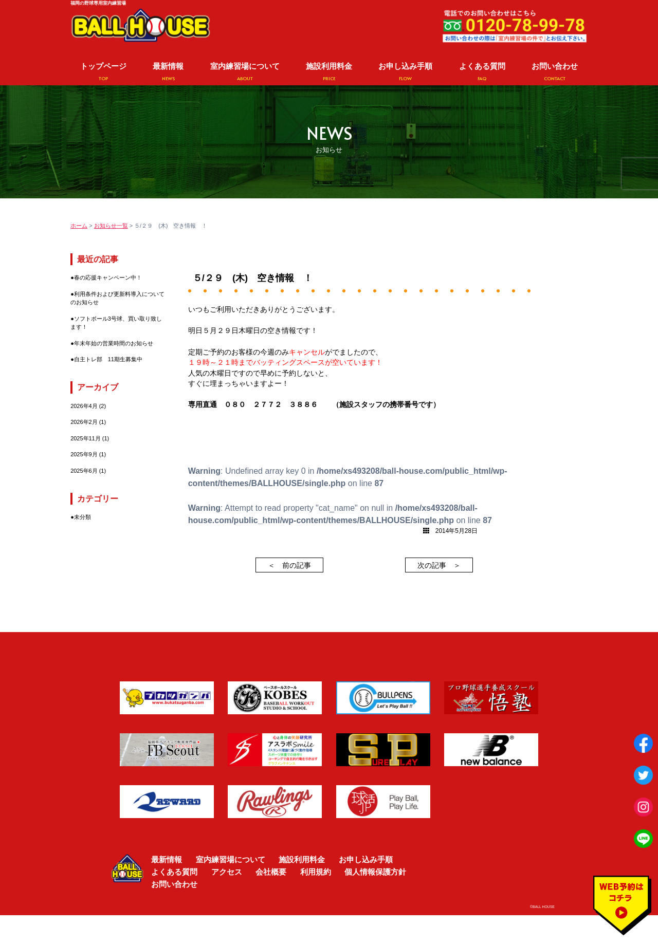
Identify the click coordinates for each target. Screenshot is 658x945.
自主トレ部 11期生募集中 (108, 359)
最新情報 (168, 72)
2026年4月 (83, 406)
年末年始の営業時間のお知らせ (113, 343)
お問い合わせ (555, 72)
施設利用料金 (329, 72)
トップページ (103, 72)
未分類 (82, 517)
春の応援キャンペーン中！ (108, 277)
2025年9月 (83, 454)
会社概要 (270, 872)
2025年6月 (83, 471)
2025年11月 (85, 438)
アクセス (226, 872)
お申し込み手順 (405, 72)
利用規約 (315, 872)
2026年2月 (83, 422)
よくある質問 (482, 72)
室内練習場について (245, 72)
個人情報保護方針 (375, 872)
